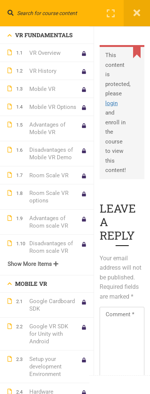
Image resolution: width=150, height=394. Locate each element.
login (111, 103)
